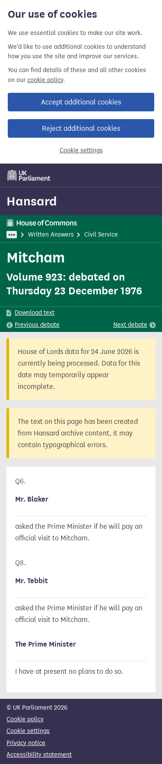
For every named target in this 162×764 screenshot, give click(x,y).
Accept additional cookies (81, 102)
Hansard (31, 201)
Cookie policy (25, 719)
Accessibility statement (39, 754)
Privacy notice (25, 743)
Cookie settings (81, 150)
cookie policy (45, 80)
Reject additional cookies (81, 128)
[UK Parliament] (28, 175)
